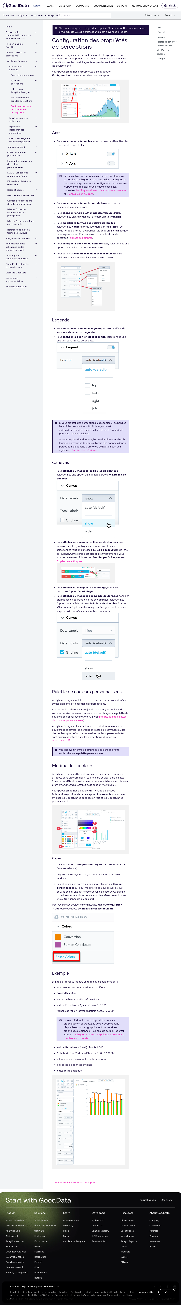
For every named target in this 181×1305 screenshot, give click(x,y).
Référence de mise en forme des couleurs (18, 231)
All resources (127, 1220)
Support (122, 5)
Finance (38, 1246)
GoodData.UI (61, 740)
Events (124, 1256)
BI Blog (124, 1262)
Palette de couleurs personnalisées (167, 43)
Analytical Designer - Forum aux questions (19, 140)
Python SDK (98, 1220)
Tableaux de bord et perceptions (16, 54)
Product (10, 1212)
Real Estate (40, 1256)
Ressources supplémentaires (14, 280)
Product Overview (15, 1220)
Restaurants (40, 1272)
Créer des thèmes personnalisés (16, 154)
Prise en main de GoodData (14, 45)
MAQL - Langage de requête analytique (17, 174)
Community (82, 5)
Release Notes (99, 1241)
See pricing (167, 1200)
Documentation (103, 5)
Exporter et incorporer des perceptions (16, 129)
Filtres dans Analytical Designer (20, 91)
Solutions (40, 1212)
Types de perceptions (17, 82)
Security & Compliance (17, 1272)
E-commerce (41, 1241)
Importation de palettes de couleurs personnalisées (19, 164)
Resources (127, 1212)
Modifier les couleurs (163, 52)
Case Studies (127, 1230)
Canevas (161, 37)
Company (154, 1220)
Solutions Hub (41, 1220)
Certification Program (74, 1241)
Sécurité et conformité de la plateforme (17, 266)
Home (9, 26)
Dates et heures (15, 190)
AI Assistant (12, 1236)
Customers (154, 1225)
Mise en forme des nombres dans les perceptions (16, 212)
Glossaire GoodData (16, 272)
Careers (153, 1236)
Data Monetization (15, 1262)
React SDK (97, 1225)
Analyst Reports (129, 1241)
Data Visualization (15, 1256)
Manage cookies (146, 1292)
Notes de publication (16, 286)
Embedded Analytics (16, 1251)
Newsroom (154, 1241)
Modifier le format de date (20, 195)
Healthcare (40, 1236)
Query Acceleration (15, 1267)
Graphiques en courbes (80, 193)
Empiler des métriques (84, 450)
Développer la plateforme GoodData (17, 257)
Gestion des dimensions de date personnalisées (19, 202)
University (65, 5)
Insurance (39, 1251)
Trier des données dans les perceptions (21, 99)
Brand (152, 1246)
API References (100, 1236)
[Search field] (84, 15)
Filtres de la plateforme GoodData (19, 183)
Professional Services (45, 1225)
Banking (38, 1277)
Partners (153, 1230)
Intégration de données (18, 238)
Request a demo (148, 1200)
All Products (8, 15)
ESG (36, 1267)
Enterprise (152, 15)
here (116, 28)
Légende (161, 32)
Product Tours (128, 1225)
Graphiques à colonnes (113, 190)
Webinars (125, 1251)
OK (167, 1292)
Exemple (161, 58)
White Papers (127, 1236)
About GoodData (159, 1212)
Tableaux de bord (16, 147)
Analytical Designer (17, 61)
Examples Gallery (100, 1230)
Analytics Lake (13, 1230)
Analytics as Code (15, 1241)
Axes (159, 27)
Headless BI (12, 1246)
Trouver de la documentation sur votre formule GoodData (18, 35)
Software (39, 1230)
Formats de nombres (80, 237)
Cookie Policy (83, 1295)
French (170, 15)
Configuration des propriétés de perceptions (21, 109)
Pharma (38, 1262)
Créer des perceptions (22, 75)
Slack (170, 5)
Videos (124, 1246)
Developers (98, 1212)
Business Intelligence (16, 1225)
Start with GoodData (38, 1200)
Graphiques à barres (87, 190)
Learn (50, 5)
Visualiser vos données (16, 68)
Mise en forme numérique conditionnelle (20, 223)
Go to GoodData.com (145, 5)
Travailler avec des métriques (18, 120)
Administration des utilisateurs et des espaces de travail (15, 246)
